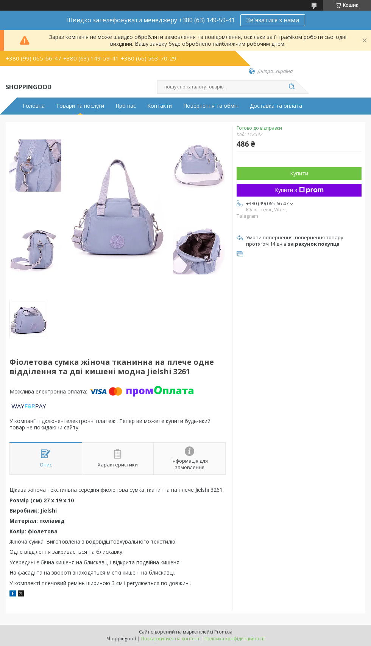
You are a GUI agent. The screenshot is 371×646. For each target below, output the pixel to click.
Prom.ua (223, 632)
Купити (299, 173)
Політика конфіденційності (234, 638)
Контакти (159, 105)
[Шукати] (291, 87)
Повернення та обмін (210, 105)
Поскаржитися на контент (170, 638)
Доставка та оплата (276, 105)
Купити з (299, 190)
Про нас (125, 105)
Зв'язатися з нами (272, 20)
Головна (34, 105)
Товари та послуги (80, 105)
